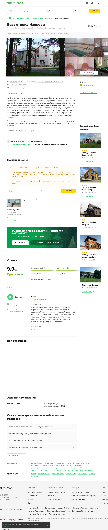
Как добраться (35, 33)
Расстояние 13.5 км (89, 260)
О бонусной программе (57, 492)
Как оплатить (33, 496)
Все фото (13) (89, 73)
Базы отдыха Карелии (35, 508)
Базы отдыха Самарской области (58, 511)
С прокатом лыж (47, 465)
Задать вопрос (16, 455)
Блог (29, 503)
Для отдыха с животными (60, 468)
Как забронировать (35, 492)
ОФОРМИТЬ (20, 243)
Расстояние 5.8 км (89, 158)
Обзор (9, 33)
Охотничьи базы (58, 473)
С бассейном (77, 465)
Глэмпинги (35, 476)
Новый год (49, 463)
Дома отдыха (59, 465)
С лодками (74, 468)
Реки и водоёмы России (57, 514)
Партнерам (75, 488)
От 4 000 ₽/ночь (87, 291)
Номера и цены (18, 33)
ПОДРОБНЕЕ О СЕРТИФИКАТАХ (46, 243)
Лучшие (40, 470)
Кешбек (51, 496)
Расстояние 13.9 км (89, 288)
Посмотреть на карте (88, 92)
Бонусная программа (56, 488)
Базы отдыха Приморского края (83, 511)
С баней (83, 468)
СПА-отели (91, 468)
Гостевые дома (71, 473)
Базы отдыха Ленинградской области (58, 508)
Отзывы (26, 33)
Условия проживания (48, 33)
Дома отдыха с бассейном (40, 468)
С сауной (71, 463)
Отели (33, 473)
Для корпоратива (37, 463)
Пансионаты (82, 473)
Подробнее (6, 526)
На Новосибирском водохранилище (80, 470)
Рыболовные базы (44, 473)
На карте (48, 470)
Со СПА (68, 465)
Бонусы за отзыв (54, 499)
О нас (102, 492)
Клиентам (31, 488)
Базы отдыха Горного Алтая (37, 514)
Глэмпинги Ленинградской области (85, 508)
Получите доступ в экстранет (21, 144)
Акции (30, 499)
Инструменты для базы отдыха (83, 496)
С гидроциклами (60, 463)
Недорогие (80, 463)
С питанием (35, 465)
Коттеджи (92, 473)
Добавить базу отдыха (80, 492)
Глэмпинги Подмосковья (36, 511)
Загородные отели (59, 470)
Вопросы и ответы (62, 33)
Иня (20, 94)
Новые (88, 463)
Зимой (33, 470)
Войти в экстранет (78, 499)
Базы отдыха (12, 463)
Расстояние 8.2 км (89, 227)
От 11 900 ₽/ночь (87, 161)
